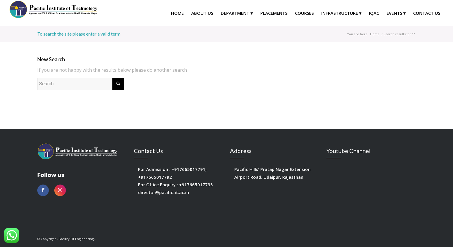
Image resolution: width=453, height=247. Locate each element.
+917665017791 (188, 169)
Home (375, 34)
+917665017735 (196, 184)
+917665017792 (155, 177)
